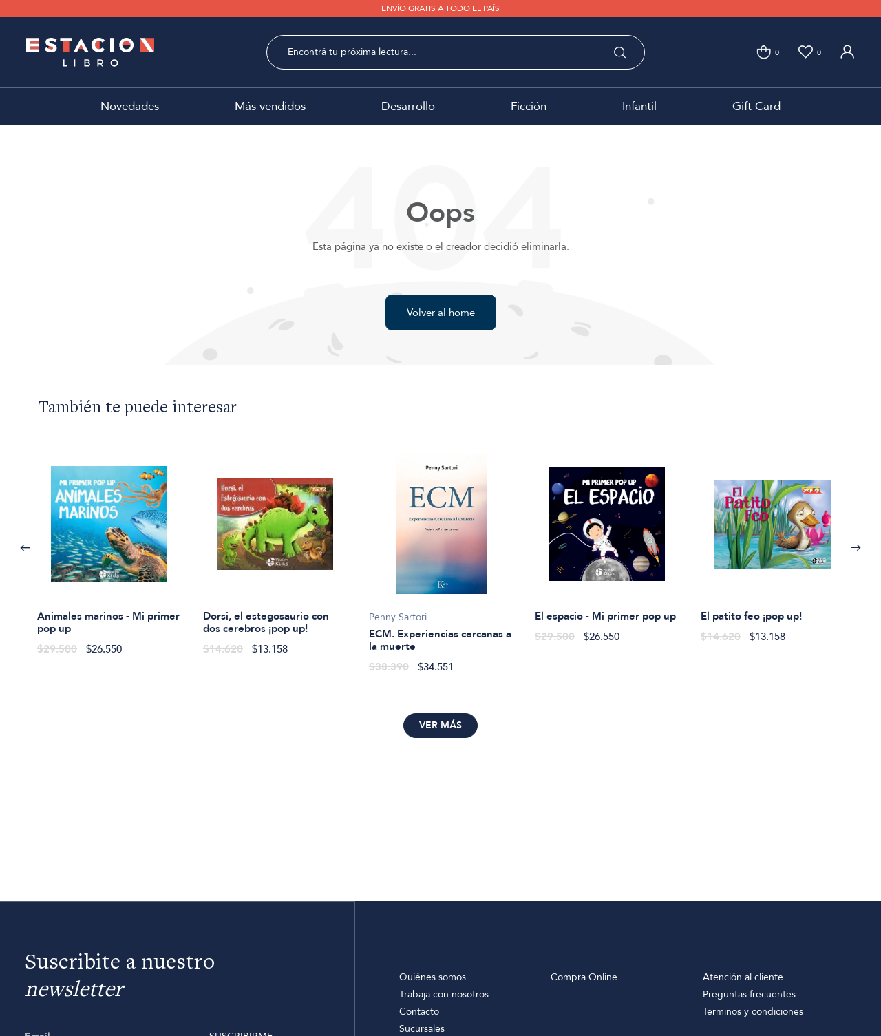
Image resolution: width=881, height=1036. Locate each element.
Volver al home (441, 312)
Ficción (528, 106)
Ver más (440, 725)
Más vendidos (270, 106)
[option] (109, 547)
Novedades (129, 106)
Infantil (639, 106)
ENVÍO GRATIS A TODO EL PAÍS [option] (440, 8)
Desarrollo (408, 106)
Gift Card (756, 106)
